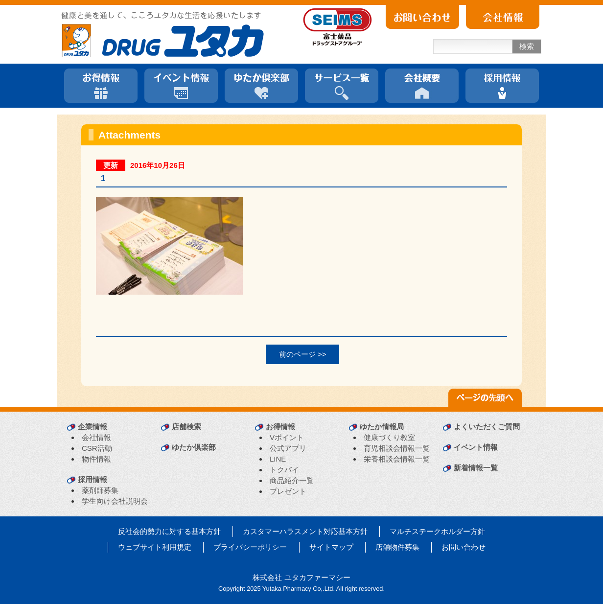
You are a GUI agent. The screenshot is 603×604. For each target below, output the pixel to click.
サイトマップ (331, 547)
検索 (526, 46)
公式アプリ (288, 448)
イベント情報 (476, 447)
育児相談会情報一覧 (397, 448)
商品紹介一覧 (292, 480)
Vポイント (287, 437)
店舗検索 (186, 426)
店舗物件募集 (397, 547)
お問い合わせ (463, 547)
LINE (278, 459)
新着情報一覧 (476, 468)
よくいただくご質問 (487, 426)
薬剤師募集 (100, 490)
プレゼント (288, 491)
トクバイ (284, 469)
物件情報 (96, 459)
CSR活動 (97, 448)
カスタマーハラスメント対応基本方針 (305, 531)
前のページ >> (302, 354)
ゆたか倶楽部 (194, 447)
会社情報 (96, 437)
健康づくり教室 (389, 437)
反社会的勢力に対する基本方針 (169, 531)
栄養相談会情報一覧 (397, 459)
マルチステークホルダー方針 (437, 531)
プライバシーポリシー (250, 547)
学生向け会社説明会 (115, 501)
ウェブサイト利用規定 (154, 547)
